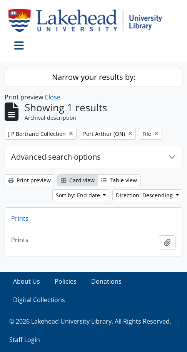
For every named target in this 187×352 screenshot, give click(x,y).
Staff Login (24, 339)
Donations (106, 281)
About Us (26, 281)
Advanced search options (56, 157)
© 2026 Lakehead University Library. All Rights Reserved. (90, 321)
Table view (119, 180)
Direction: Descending (145, 195)
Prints (19, 218)
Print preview (29, 180)
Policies (66, 281)
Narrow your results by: (93, 77)
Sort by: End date (79, 195)
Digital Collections (39, 300)
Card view (78, 180)
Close (52, 97)
